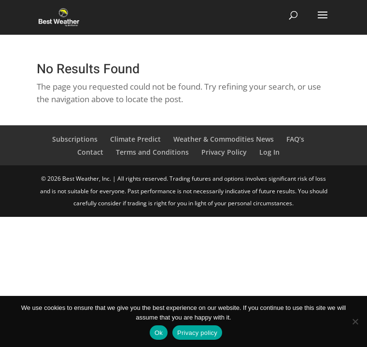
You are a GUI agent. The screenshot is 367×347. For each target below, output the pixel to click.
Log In (269, 152)
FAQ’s (295, 139)
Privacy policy (197, 332)
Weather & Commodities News (223, 139)
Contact (90, 152)
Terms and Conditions (152, 152)
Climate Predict (135, 139)
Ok (159, 332)
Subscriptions (75, 139)
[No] (355, 321)
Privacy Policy (224, 152)
